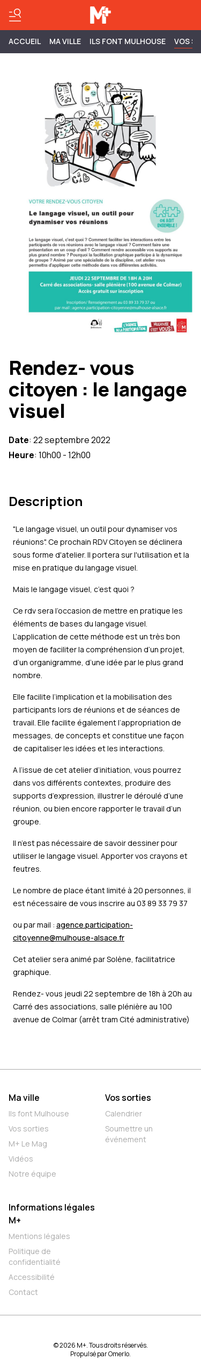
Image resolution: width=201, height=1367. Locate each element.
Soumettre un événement (129, 1133)
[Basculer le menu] (15, 15)
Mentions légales (39, 1236)
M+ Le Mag (28, 1143)
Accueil (25, 41)
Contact (23, 1292)
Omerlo (118, 1353)
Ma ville (24, 1097)
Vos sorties (29, 1128)
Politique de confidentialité (35, 1256)
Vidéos (21, 1159)
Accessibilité (32, 1277)
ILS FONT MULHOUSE (128, 41)
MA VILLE (65, 41)
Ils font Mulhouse (39, 1113)
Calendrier (123, 1113)
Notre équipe (32, 1174)
